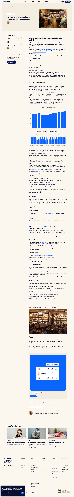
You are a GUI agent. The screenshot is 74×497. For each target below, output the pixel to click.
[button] (25, 2)
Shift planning (33, 461)
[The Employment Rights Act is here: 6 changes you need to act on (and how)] (37, 433)
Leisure (52, 475)
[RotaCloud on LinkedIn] (13, 465)
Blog (62, 463)
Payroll (32, 481)
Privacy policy (28, 492)
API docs (63, 473)
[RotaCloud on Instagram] (6, 465)
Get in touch (23, 465)
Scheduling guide (65, 467)
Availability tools (34, 473)
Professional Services (55, 471)
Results (63, 471)
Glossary (63, 461)
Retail (52, 466)
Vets (52, 473)
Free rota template (65, 469)
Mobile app (33, 469)
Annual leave (33, 465)
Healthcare (53, 479)
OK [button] (22, 492)
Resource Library (65, 460)
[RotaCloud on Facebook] (4, 465)
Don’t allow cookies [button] (5, 492)
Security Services (54, 480)
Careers (22, 461)
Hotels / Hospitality (54, 463)
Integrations (33, 486)
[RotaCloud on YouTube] (11, 465)
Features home (33, 460)
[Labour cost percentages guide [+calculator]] (57, 433)
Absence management (35, 467)
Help (21, 463)
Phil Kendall (9, 446)
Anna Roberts (50, 446)
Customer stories (65, 465)
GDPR (33, 492)
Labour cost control (34, 463)
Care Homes (53, 464)
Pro (41, 467)
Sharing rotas (33, 471)
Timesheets (33, 477)
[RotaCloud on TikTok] (9, 465)
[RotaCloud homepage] (6, 2)
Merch (22, 467)
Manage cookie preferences (7, 494)
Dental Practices (54, 477)
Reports (32, 479)
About (22, 460)
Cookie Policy (4, 490)
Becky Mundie (12, 21)
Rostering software (44, 466)
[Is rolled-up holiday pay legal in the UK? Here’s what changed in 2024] (16, 433)
